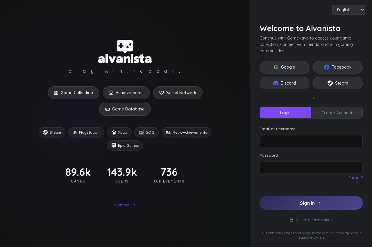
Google (284, 67)
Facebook (338, 67)
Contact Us (125, 205)
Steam (338, 83)
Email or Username (278, 128)
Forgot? (355, 177)
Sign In (311, 203)
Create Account (336, 112)
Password (269, 155)
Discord (284, 83)
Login (285, 112)
